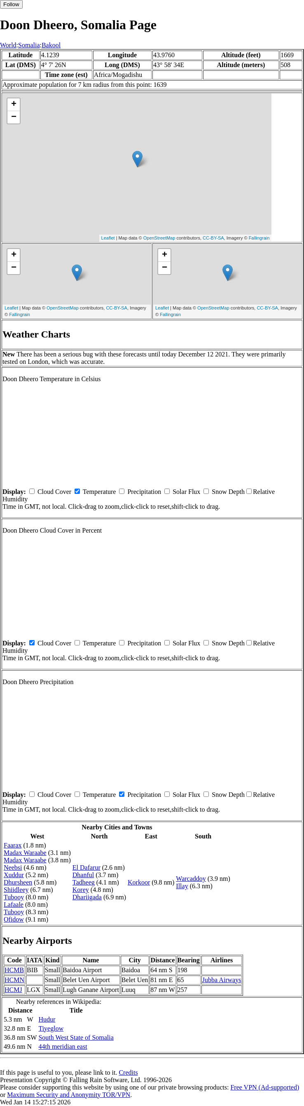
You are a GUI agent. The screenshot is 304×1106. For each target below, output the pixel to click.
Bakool (51, 45)
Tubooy (14, 897)
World (8, 45)
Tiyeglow (50, 1028)
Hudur (46, 1019)
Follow (11, 4)
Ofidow (14, 919)
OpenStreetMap (159, 237)
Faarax (13, 845)
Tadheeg (83, 882)
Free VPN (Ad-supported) (264, 1087)
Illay (182, 885)
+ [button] (13, 104)
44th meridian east (62, 1046)
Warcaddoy (191, 878)
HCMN (14, 979)
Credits (128, 1072)
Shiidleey (16, 889)
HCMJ (13, 989)
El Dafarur (86, 867)
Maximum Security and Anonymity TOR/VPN (68, 1094)
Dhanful (83, 874)
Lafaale (13, 904)
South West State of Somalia (75, 1037)
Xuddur (14, 874)
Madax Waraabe (25, 852)
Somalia (29, 45)
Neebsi (13, 867)
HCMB (14, 969)
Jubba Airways (221, 979)
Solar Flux (186, 491)
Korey (80, 889)
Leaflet (108, 237)
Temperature (99, 491)
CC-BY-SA (213, 237)
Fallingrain (259, 237)
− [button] (13, 117)
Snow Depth (228, 491)
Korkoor (139, 882)
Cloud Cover (54, 491)
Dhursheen (18, 882)
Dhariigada (87, 897)
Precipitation (144, 491)
